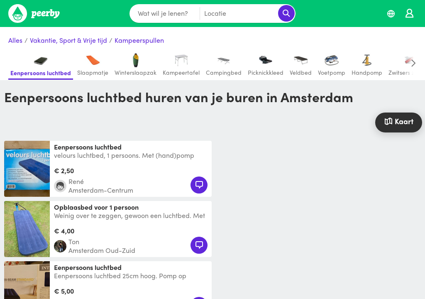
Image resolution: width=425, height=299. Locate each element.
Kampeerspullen (139, 40)
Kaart (398, 121)
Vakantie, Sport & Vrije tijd (68, 40)
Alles (15, 40)
